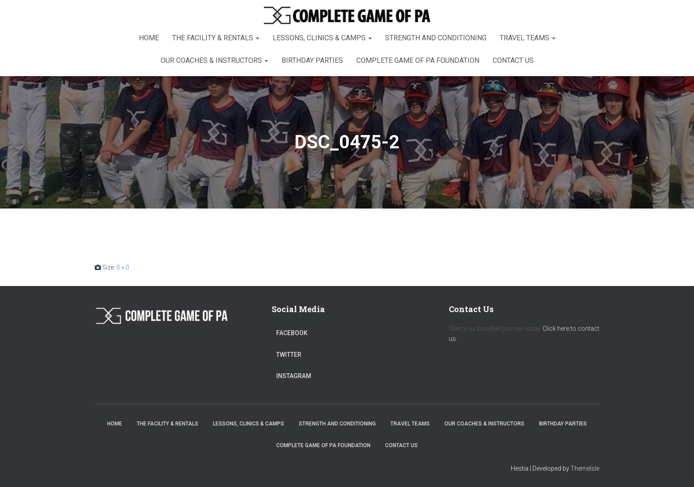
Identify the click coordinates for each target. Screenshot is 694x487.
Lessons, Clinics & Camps (322, 38)
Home (149, 38)
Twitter (288, 354)
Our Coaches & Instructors (214, 60)
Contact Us (513, 60)
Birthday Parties (312, 60)
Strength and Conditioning (435, 38)
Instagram (293, 375)
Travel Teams (527, 38)
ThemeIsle (585, 468)
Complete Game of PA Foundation (417, 60)
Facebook (292, 332)
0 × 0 (122, 267)
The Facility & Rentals (215, 38)
